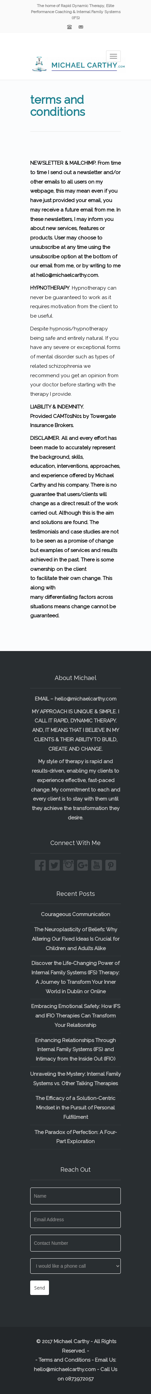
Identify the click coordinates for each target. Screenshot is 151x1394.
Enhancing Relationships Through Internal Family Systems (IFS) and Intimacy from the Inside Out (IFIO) (75, 1049)
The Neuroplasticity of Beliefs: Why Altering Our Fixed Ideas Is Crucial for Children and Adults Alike (75, 939)
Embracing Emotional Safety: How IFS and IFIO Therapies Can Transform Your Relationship (75, 1015)
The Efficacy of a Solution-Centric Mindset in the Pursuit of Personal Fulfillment (75, 1107)
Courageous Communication (75, 914)
